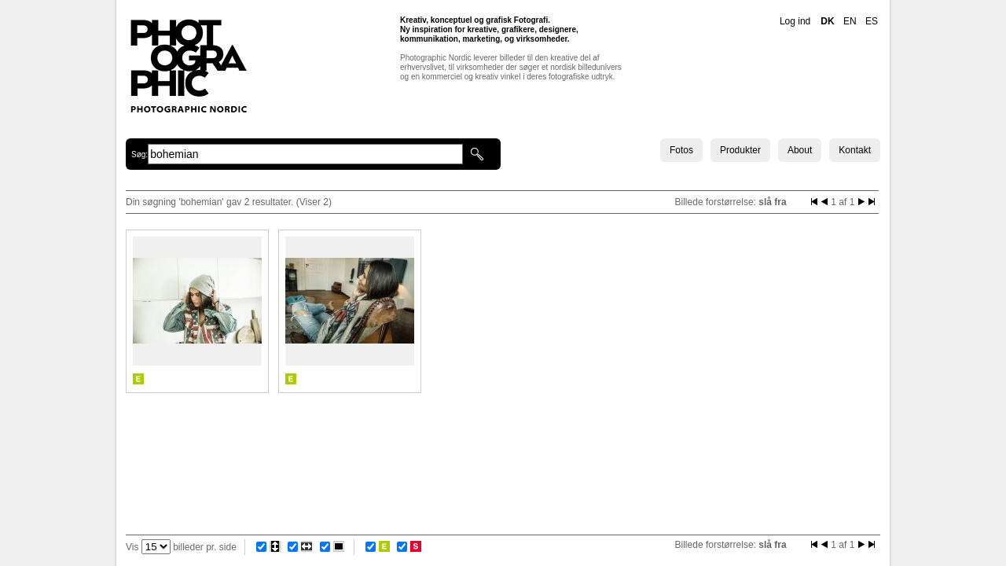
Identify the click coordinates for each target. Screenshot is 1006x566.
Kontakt (855, 150)
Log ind (795, 21)
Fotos (681, 150)
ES (871, 21)
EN (850, 21)
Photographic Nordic (188, 65)
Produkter (740, 150)
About (800, 150)
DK (827, 21)
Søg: (139, 154)
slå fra (772, 202)
